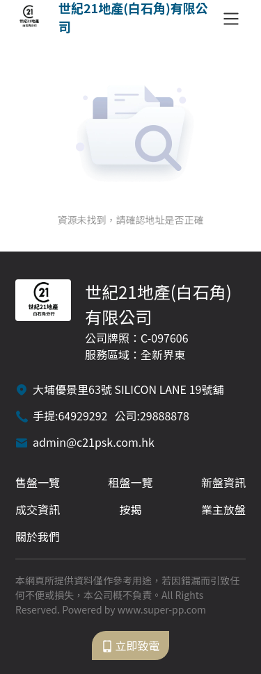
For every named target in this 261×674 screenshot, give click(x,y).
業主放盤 (223, 509)
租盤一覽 (130, 482)
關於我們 (37, 536)
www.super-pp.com (162, 609)
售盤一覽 (37, 482)
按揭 (130, 509)
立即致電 (130, 645)
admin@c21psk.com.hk (94, 442)
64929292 (82, 415)
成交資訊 (37, 509)
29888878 (164, 415)
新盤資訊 (223, 482)
